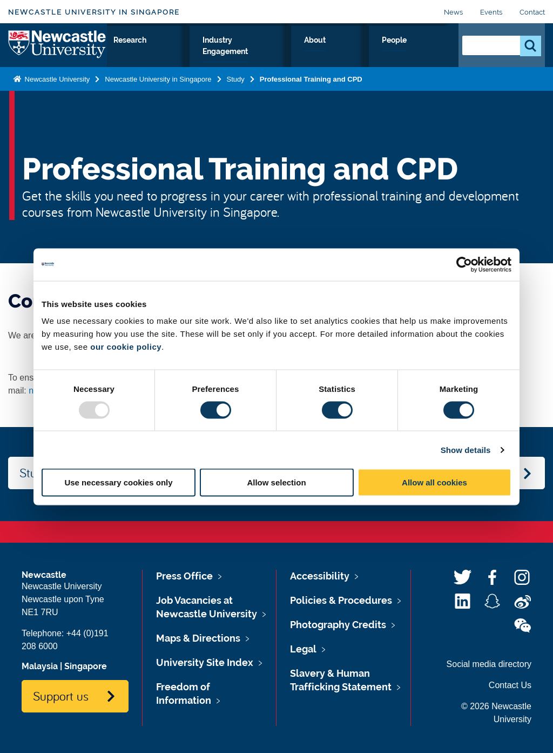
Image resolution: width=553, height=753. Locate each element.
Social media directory (489, 664)
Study (175, 52)
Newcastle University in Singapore (94, 12)
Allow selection (276, 482)
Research (224, 52)
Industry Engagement (306, 52)
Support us (61, 696)
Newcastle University (56, 88)
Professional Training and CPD (311, 88)
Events (491, 12)
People (426, 52)
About (381, 52)
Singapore (85, 666)
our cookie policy (125, 346)
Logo (57, 50)
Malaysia (40, 666)
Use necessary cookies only (118, 482)
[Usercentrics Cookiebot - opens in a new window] (464, 264)
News (453, 12)
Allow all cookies (434, 482)
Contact (532, 12)
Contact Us (510, 685)
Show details (466, 449)
